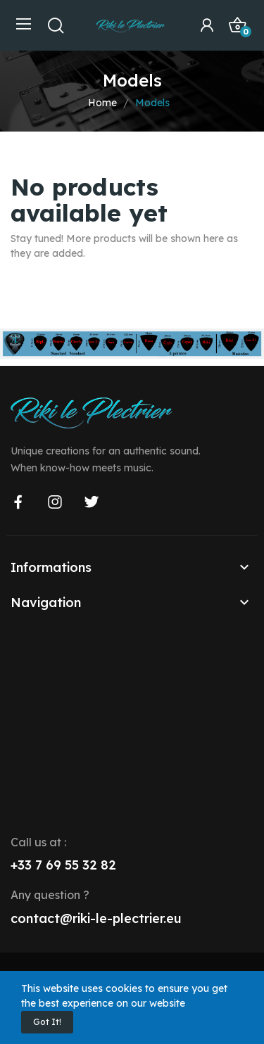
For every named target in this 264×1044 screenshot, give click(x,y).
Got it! (47, 1022)
